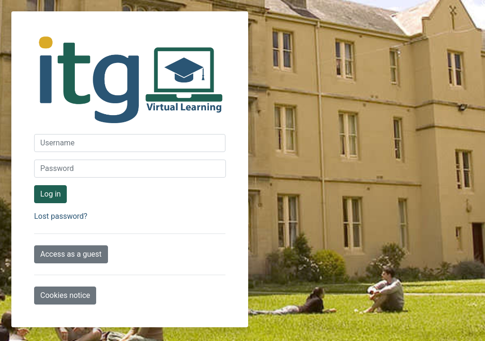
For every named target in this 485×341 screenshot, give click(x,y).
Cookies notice (65, 295)
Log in (50, 193)
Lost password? (60, 216)
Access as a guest (71, 254)
